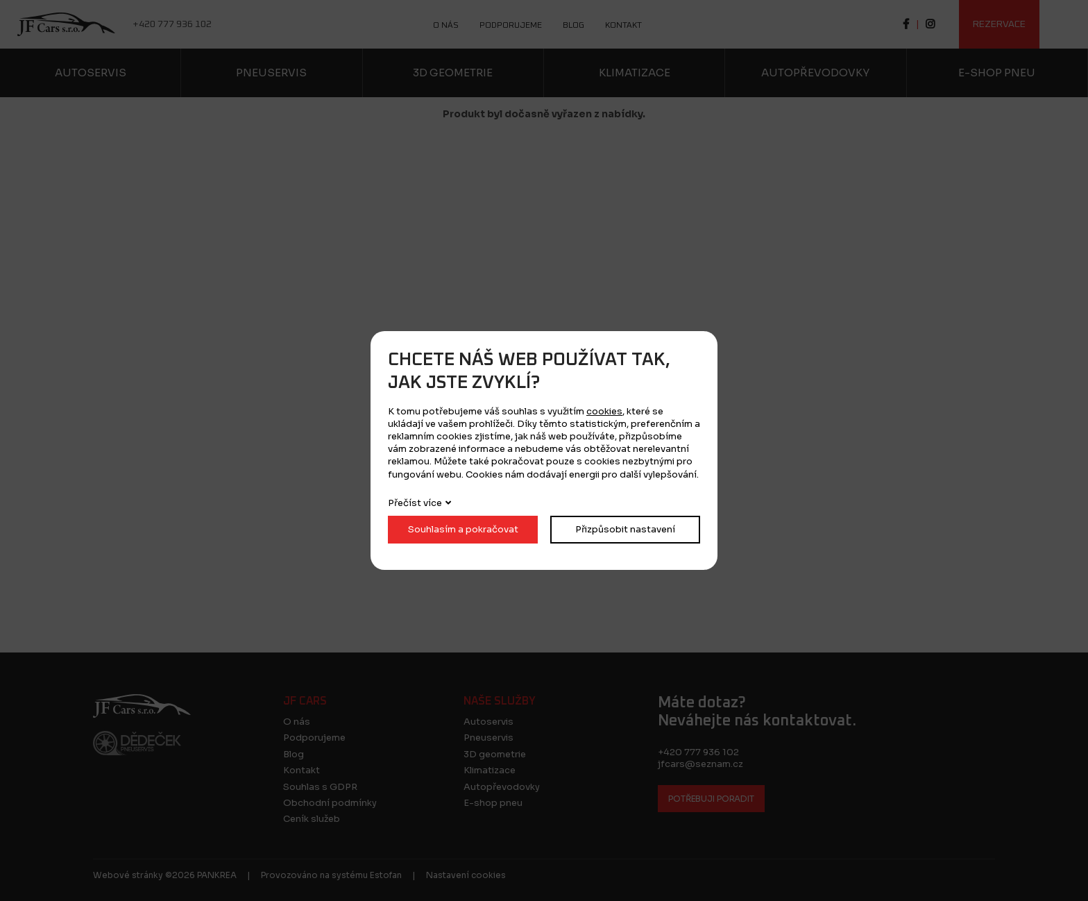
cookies (604, 411)
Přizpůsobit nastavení (625, 529)
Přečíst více (415, 503)
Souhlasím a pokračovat (463, 529)
